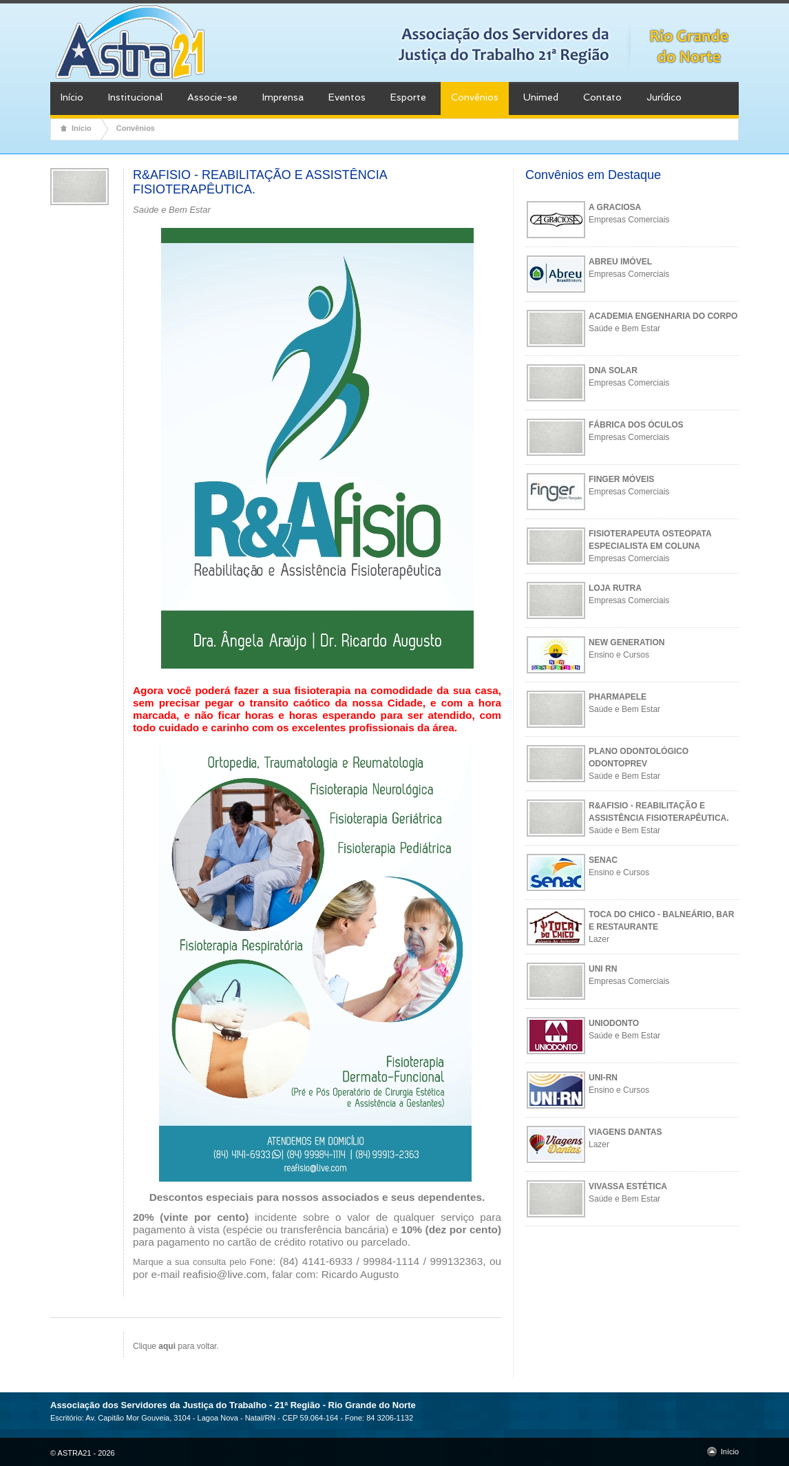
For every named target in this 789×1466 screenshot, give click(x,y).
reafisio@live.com (224, 1274)
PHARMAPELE (617, 697)
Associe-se (212, 97)
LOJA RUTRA (615, 588)
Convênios (474, 97)
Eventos (347, 97)
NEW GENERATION (626, 642)
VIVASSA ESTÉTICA (628, 1186)
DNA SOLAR (613, 370)
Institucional (135, 97)
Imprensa (283, 97)
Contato (602, 97)
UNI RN (603, 969)
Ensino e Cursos (619, 655)
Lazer (599, 939)
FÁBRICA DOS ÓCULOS (636, 425)
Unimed (540, 97)
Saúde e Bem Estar (624, 328)
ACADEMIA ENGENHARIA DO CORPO (663, 316)
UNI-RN (603, 1077)
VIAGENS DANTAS (625, 1132)
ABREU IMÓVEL (620, 261)
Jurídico (664, 97)
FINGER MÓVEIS (621, 479)
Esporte (408, 97)
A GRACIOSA (615, 207)
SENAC (603, 860)
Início (72, 97)
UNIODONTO (614, 1023)
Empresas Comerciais (629, 219)
